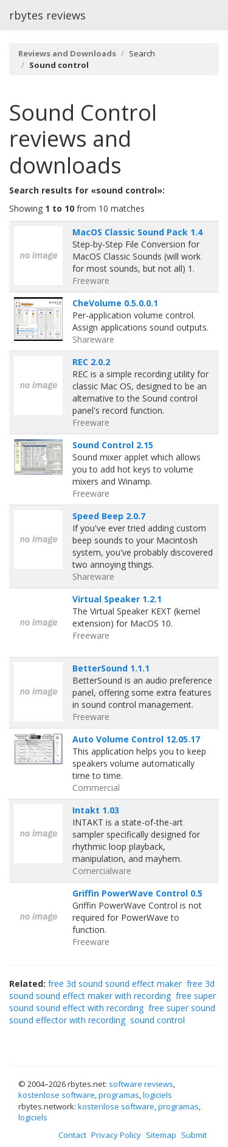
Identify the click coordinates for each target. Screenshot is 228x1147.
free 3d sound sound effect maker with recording (112, 989)
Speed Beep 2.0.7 (108, 516)
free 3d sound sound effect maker (115, 983)
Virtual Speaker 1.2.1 (117, 599)
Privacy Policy (116, 1134)
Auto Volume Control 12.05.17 (136, 739)
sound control (157, 1020)
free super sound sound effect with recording (112, 1002)
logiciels (157, 1094)
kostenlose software (56, 1094)
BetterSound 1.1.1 (111, 668)
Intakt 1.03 (95, 810)
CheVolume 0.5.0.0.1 (115, 303)
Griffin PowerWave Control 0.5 (137, 893)
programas (118, 1094)
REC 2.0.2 (91, 362)
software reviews (141, 1083)
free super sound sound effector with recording (112, 1014)
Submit (194, 1134)
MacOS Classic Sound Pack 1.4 (137, 232)
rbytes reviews (47, 15)
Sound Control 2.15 (112, 445)
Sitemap (161, 1134)
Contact (72, 1134)
